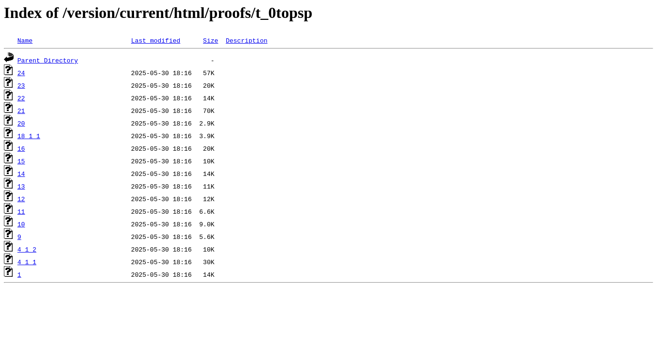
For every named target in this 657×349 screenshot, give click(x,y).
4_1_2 (26, 249)
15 (21, 161)
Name (25, 40)
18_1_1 (28, 135)
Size (210, 40)
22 (21, 98)
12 (21, 198)
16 (21, 148)
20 (21, 123)
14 (21, 173)
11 (21, 211)
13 (21, 186)
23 (21, 85)
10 (21, 224)
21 (21, 110)
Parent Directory (47, 60)
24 (21, 72)
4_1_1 (26, 261)
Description (247, 40)
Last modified (155, 40)
